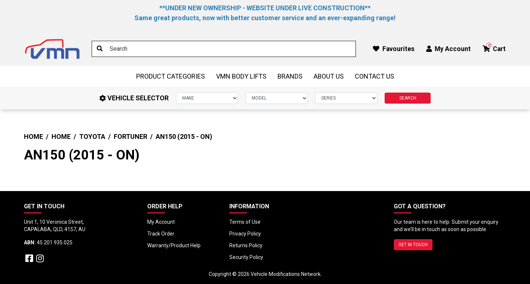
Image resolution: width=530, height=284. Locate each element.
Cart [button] (494, 48)
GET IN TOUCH (413, 244)
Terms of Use (245, 222)
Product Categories (170, 76)
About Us (329, 76)
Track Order (160, 234)
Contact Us (374, 76)
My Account (161, 222)
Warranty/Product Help (174, 245)
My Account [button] (448, 49)
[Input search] (224, 49)
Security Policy (246, 257)
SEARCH (407, 98)
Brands (290, 76)
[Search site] (100, 49)
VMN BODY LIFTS (241, 76)
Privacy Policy (245, 234)
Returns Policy (245, 245)
